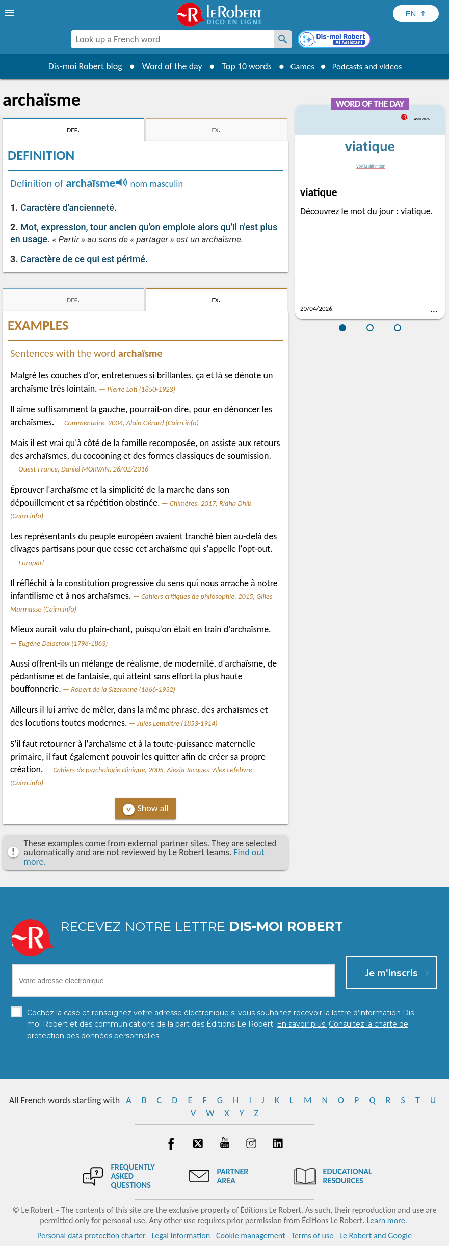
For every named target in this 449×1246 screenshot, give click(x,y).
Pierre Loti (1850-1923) (141, 389)
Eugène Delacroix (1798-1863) (63, 643)
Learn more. (386, 1220)
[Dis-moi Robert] (335, 40)
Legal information (180, 1235)
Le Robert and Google (375, 1235)
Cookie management (250, 1235)
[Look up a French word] (283, 39)
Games (298, 66)
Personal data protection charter (91, 1235)
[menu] (10, 12)
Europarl (31, 562)
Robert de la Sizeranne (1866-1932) (123, 689)
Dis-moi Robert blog (80, 66)
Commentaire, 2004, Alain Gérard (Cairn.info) (131, 422)
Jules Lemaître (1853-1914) (177, 723)
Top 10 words (241, 66)
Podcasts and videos (368, 66)
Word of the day (167, 66)
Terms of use (312, 1235)
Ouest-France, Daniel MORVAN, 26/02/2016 (83, 469)
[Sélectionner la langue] (416, 13)
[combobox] (172, 39)
